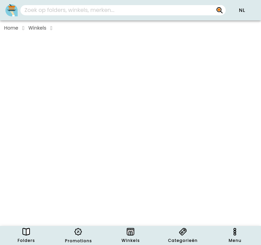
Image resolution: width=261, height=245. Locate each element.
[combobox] (123, 10)
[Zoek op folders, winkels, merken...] (219, 10)
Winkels (38, 27)
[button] (242, 10)
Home (11, 27)
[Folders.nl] (11, 10)
